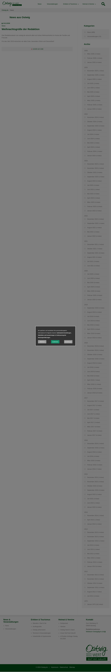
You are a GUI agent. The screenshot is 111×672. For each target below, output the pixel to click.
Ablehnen (42, 341)
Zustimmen (55, 341)
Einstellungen (68, 341)
